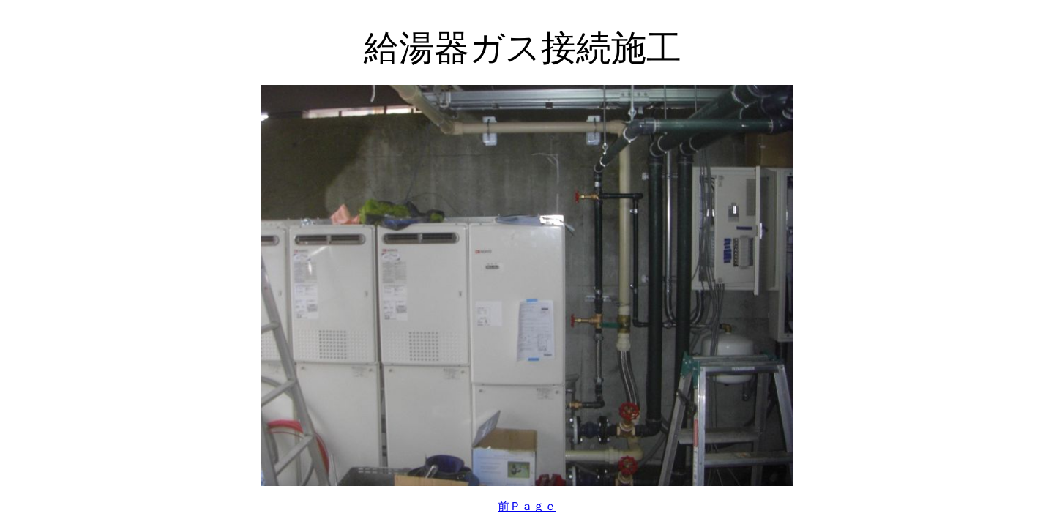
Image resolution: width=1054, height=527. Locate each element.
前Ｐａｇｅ (527, 506)
